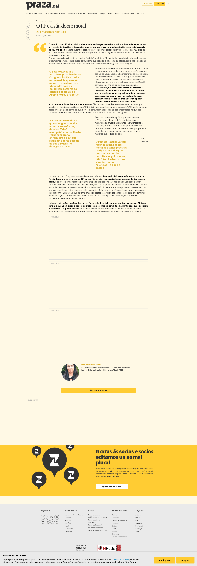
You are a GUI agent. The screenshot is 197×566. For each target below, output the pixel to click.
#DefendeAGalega (96, 13)
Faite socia (160, 3)
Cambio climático (34, 13)
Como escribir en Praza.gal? (94, 521)
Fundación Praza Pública (74, 515)
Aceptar (185, 560)
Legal (67, 526)
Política (114, 515)
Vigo (137, 531)
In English (68, 531)
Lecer (114, 528)
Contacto (68, 517)
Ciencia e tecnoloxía (119, 520)
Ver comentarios (98, 390)
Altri (117, 13)
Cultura (114, 526)
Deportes (115, 517)
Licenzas (68, 520)
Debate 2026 (128, 13)
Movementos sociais (44, 21)
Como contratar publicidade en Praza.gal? (98, 516)
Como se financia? (95, 525)
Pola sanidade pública (55, 13)
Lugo (137, 520)
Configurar (164, 560)
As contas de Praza (95, 527)
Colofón (68, 523)
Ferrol (137, 517)
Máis (141, 13)
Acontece (115, 523)
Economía (115, 534)
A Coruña (138, 515)
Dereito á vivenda (76, 13)
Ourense (138, 523)
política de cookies (120, 559)
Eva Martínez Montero (51, 32)
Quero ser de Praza (111, 486)
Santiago (138, 528)
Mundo (114, 531)
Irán (110, 13)
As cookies (69, 528)
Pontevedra (139, 526)
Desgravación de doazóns (98, 530)
